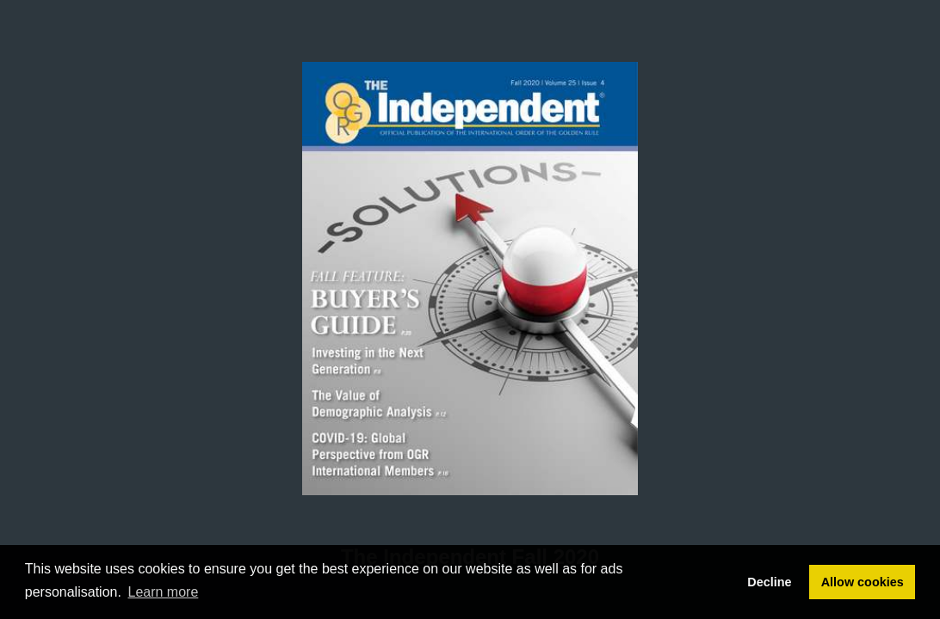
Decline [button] (769, 582)
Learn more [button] (163, 592)
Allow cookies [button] (862, 582)
